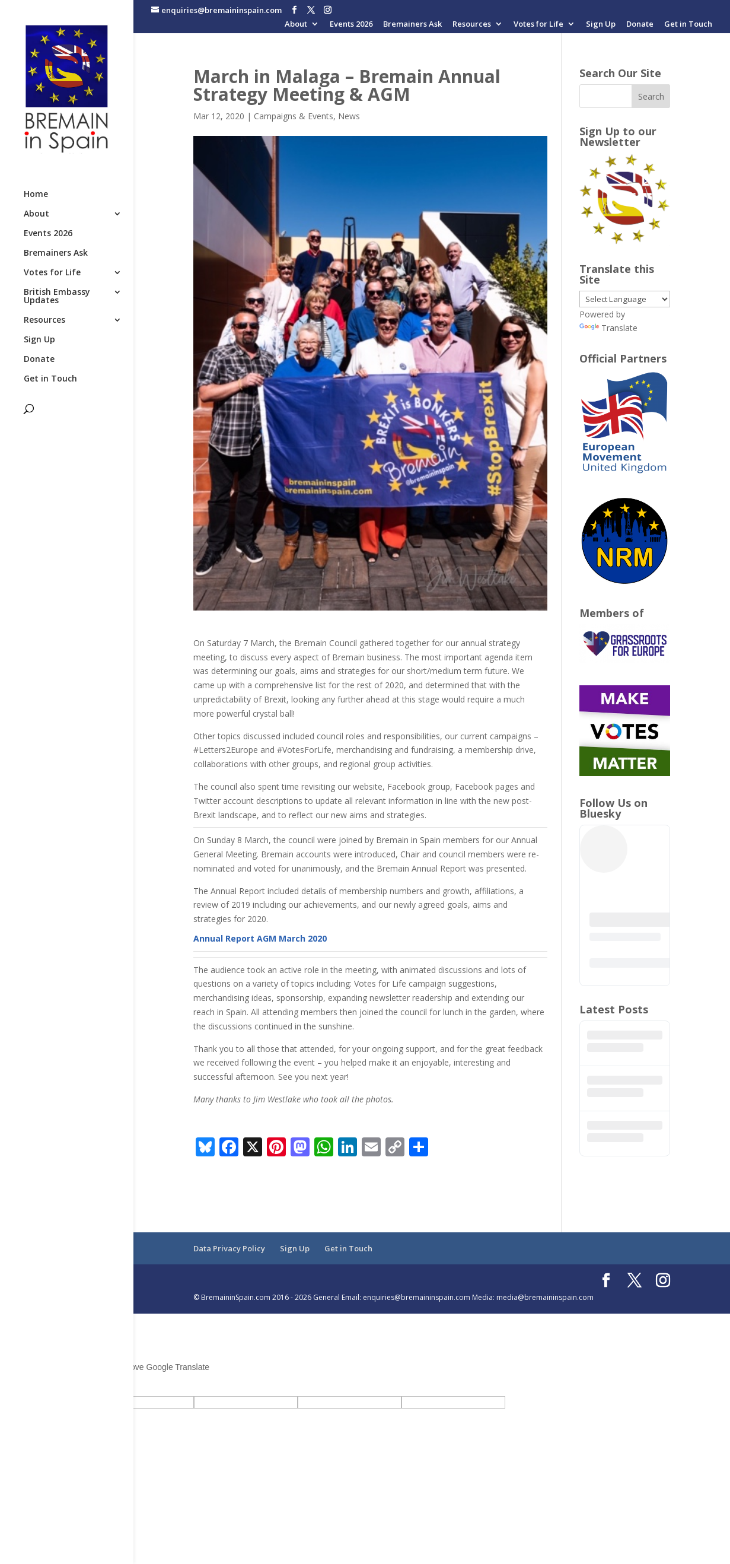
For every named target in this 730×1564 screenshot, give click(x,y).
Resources (471, 24)
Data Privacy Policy (229, 1248)
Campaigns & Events (293, 116)
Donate (640, 24)
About (296, 24)
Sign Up (601, 24)
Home (36, 194)
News (349, 116)
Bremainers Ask (412, 24)
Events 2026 (351, 24)
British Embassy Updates (57, 297)
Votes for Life (538, 24)
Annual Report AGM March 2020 (260, 938)
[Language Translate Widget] (624, 299)
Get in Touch (688, 24)
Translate (608, 327)
